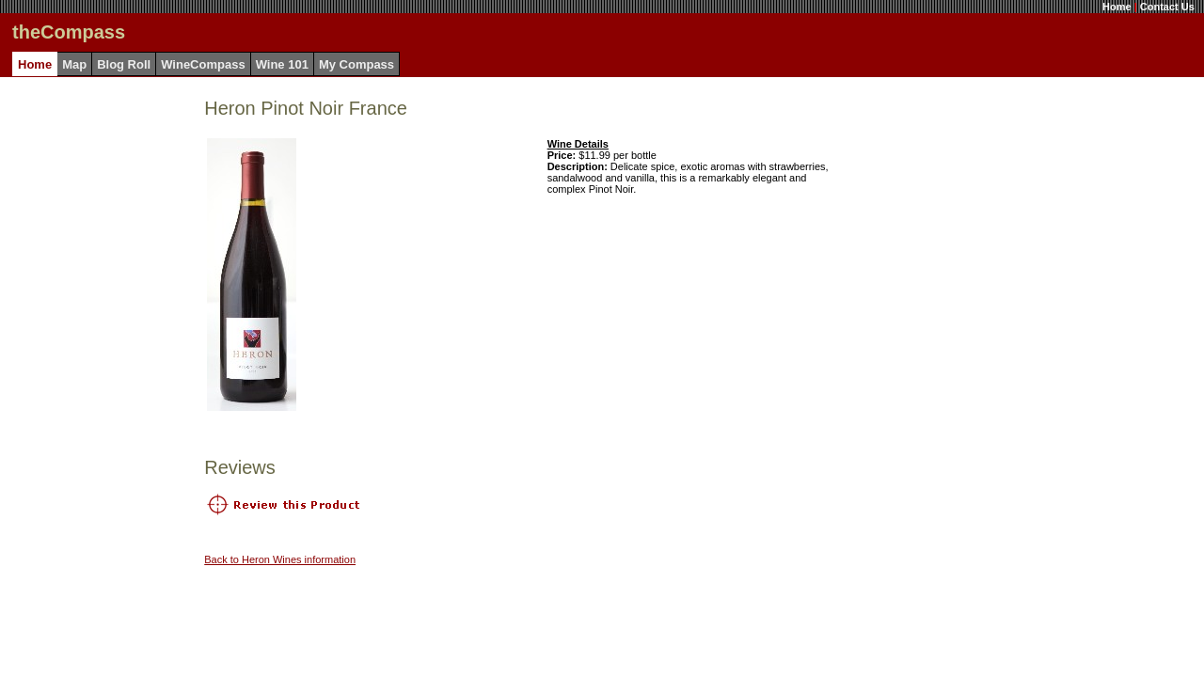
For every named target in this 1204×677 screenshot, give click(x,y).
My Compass (356, 64)
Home (1117, 6)
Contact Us (1167, 6)
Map (74, 64)
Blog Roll (123, 64)
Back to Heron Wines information (280, 559)
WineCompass (203, 64)
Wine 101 (282, 64)
